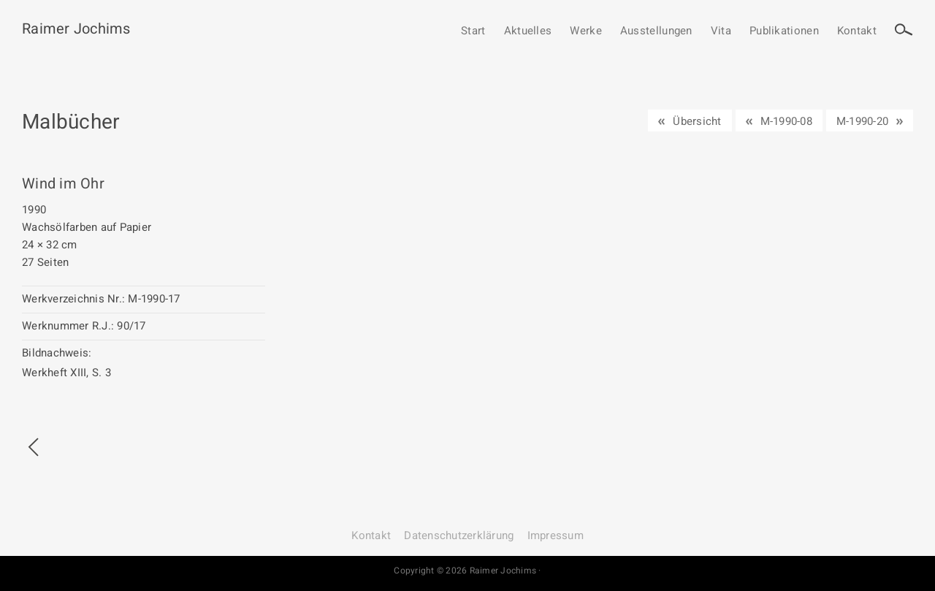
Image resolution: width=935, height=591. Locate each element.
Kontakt (857, 31)
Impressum (555, 535)
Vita (721, 31)
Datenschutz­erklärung (459, 535)
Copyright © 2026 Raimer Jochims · (467, 570)
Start (473, 31)
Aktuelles (528, 31)
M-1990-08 (786, 121)
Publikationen (784, 31)
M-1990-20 (862, 121)
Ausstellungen (656, 31)
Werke (586, 31)
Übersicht (697, 121)
